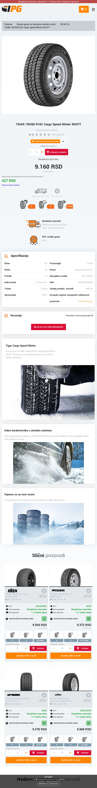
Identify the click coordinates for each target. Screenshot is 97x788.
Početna (8, 24)
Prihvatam (42, 784)
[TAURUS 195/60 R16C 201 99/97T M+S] (70, 575)
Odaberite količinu (48, 146)
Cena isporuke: (14, 609)
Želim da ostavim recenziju (48, 327)
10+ (88, 619)
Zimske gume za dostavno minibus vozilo (36, 24)
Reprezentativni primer (10, 185)
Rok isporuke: (14, 612)
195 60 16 (64, 24)
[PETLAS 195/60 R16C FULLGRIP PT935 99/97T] (70, 679)
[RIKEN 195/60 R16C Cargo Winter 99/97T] (26, 575)
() (84, 9)
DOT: (10, 606)
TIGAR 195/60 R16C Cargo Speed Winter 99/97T (27, 27)
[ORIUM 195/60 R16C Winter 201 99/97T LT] (26, 679)
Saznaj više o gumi (26, 656)
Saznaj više (54, 784)
